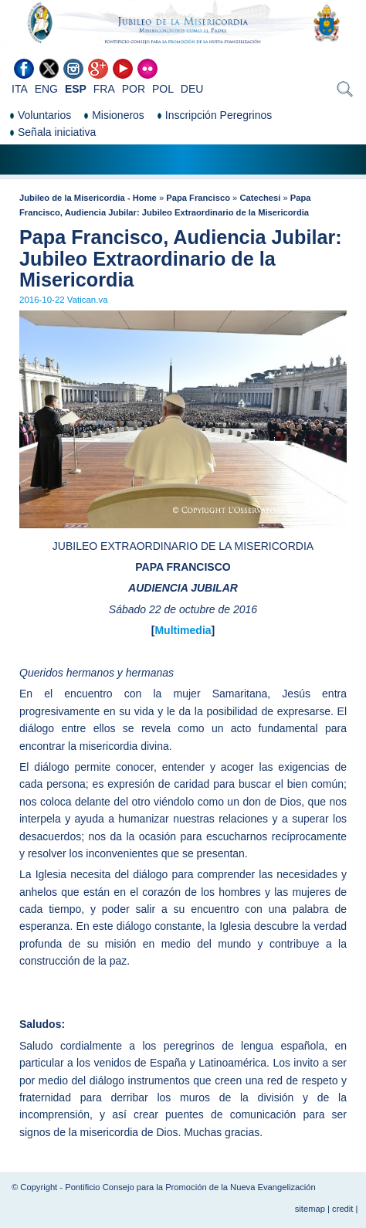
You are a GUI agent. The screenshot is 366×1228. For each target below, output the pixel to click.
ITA (20, 89)
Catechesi (259, 197)
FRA (104, 89)
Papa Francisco (198, 197)
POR (133, 89)
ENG (46, 89)
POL (163, 89)
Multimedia (182, 630)
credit (342, 1208)
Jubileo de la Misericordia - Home (88, 197)
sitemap (310, 1208)
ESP (75, 89)
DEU (192, 89)
